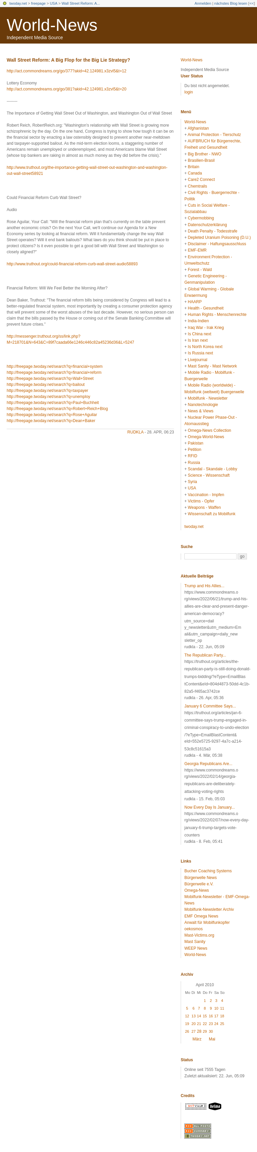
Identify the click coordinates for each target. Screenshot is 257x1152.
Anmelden (203, 3)
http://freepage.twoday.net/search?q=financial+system (55, 366)
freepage (38, 3)
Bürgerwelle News (200, 877)
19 (187, 1024)
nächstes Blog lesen (230, 3)
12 (187, 1016)
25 (222, 1024)
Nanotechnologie (203, 404)
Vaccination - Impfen (206, 494)
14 (199, 1016)
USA (54, 3)
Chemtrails (197, 186)
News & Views (200, 411)
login (188, 92)
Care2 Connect (201, 179)
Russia (194, 462)
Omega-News (196, 890)
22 (205, 1024)
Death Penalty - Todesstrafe (212, 231)
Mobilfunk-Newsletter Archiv (209, 909)
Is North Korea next (205, 346)
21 (199, 1024)
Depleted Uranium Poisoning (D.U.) (219, 237)
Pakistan (195, 443)
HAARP (194, 301)
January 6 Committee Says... (210, 706)
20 (193, 1024)
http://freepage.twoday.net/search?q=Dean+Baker (51, 420)
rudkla (135, 432)
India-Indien (198, 321)
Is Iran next (197, 340)
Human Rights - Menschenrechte (217, 314)
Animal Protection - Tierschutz (214, 134)
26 (187, 1031)
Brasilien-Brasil (201, 160)
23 (211, 1024)
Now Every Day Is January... (209, 807)
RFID (192, 456)
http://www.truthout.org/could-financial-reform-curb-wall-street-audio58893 (72, 264)
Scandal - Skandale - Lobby (212, 469)
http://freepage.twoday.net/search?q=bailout (46, 384)
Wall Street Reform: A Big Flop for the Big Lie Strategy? (68, 60)
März (196, 1039)
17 (216, 1016)
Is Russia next (200, 353)
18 (222, 1016)
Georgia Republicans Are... (208, 763)
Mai (212, 1039)
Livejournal (197, 359)
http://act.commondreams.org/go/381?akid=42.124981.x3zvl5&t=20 (66, 89)
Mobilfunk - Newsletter (208, 398)
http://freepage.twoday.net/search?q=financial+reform (54, 372)
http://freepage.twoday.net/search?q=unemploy (48, 396)
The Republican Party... (205, 655)
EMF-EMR (197, 250)
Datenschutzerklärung (207, 224)
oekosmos (193, 929)
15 (205, 1016)
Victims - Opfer (201, 501)
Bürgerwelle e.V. (198, 884)
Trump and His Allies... (204, 586)
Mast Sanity (194, 941)
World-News (52, 25)
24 (216, 1024)
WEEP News (195, 948)
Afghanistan (198, 128)
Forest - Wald (200, 269)
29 (205, 1031)
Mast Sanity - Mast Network (212, 366)
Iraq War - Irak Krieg (206, 327)
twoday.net (18, 3)
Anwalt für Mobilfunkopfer (207, 922)
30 (211, 1031)
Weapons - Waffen (204, 507)
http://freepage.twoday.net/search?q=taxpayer (47, 390)
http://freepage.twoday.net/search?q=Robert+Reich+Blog (57, 408)
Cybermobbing (201, 218)
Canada (195, 173)
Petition (194, 449)
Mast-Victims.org (199, 935)
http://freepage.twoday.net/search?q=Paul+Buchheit (53, 402)
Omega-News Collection (209, 430)
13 (193, 1016)
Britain (193, 166)
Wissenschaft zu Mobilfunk (211, 514)
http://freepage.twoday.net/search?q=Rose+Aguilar (52, 414)
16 (211, 1016)
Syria (192, 481)
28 (199, 1031)
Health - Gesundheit (206, 308)
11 (222, 1008)
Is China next (199, 334)
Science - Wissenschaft (209, 475)
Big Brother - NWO (204, 154)
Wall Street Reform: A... (81, 3)
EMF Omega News (201, 916)
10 (216, 1008)
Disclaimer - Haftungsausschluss (217, 244)
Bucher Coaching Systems (208, 871)
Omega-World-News (206, 436)
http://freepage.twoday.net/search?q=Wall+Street (50, 378)
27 (193, 1031)
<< (251, 3)
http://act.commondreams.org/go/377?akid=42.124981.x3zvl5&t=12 (66, 71)
